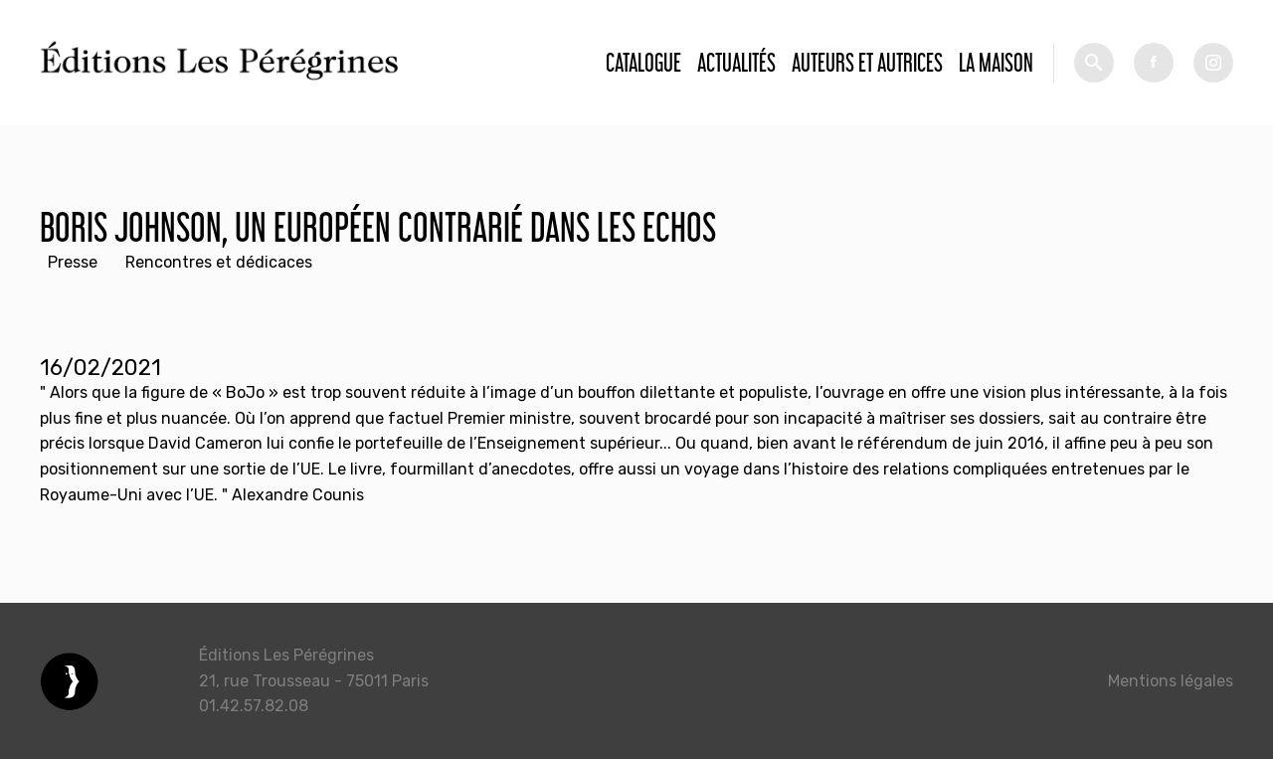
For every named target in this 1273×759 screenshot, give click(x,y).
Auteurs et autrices (867, 62)
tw (1213, 63)
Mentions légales (1170, 680)
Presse (72, 262)
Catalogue (643, 62)
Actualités (736, 62)
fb (1154, 63)
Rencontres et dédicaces (218, 262)
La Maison (996, 62)
